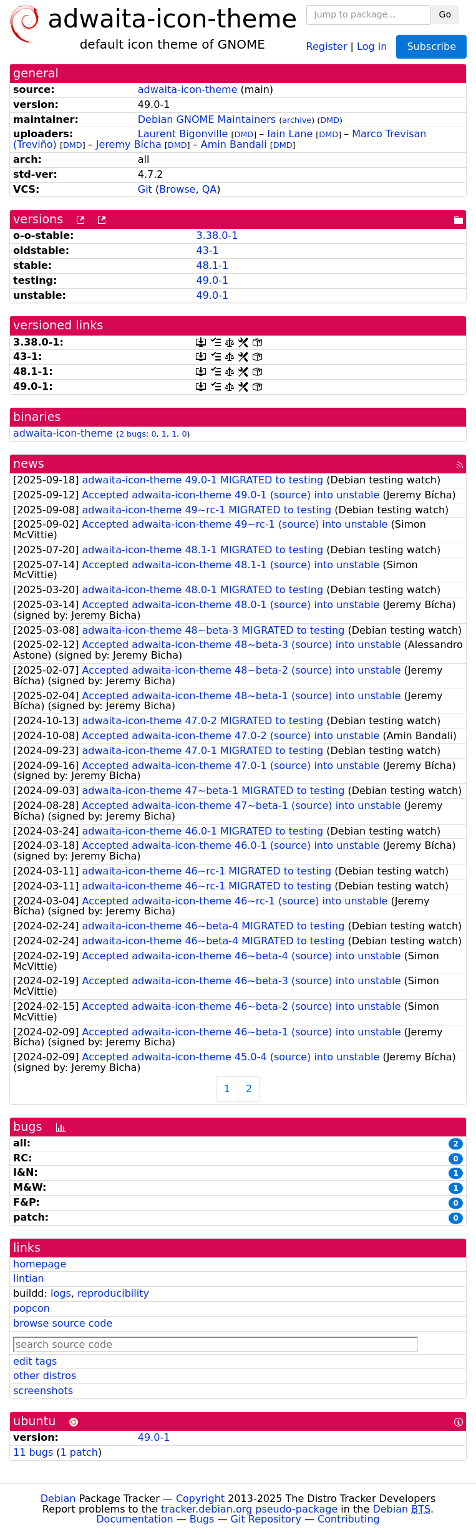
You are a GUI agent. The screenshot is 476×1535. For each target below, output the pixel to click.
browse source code (62, 1323)
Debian (58, 1498)
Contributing (349, 1519)
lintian (28, 1278)
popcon (31, 1308)
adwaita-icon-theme (188, 89)
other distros (44, 1376)
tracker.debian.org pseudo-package (249, 1509)
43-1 (207, 250)
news (28, 464)
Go (445, 14)
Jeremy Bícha (129, 144)
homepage (39, 1264)
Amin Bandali (234, 144)
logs (61, 1293)
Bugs (202, 1519)
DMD (329, 120)
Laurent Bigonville (183, 134)
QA (209, 189)
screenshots (43, 1391)
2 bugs (132, 433)
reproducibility (113, 1293)
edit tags (35, 1361)
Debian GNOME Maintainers (207, 119)
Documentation (134, 1519)
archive (296, 120)
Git (145, 189)
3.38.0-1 (217, 235)
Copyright (200, 1498)
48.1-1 (212, 265)
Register (326, 46)
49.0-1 (212, 280)
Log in (372, 46)
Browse (177, 189)
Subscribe (431, 46)
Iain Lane (290, 134)
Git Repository (266, 1519)
